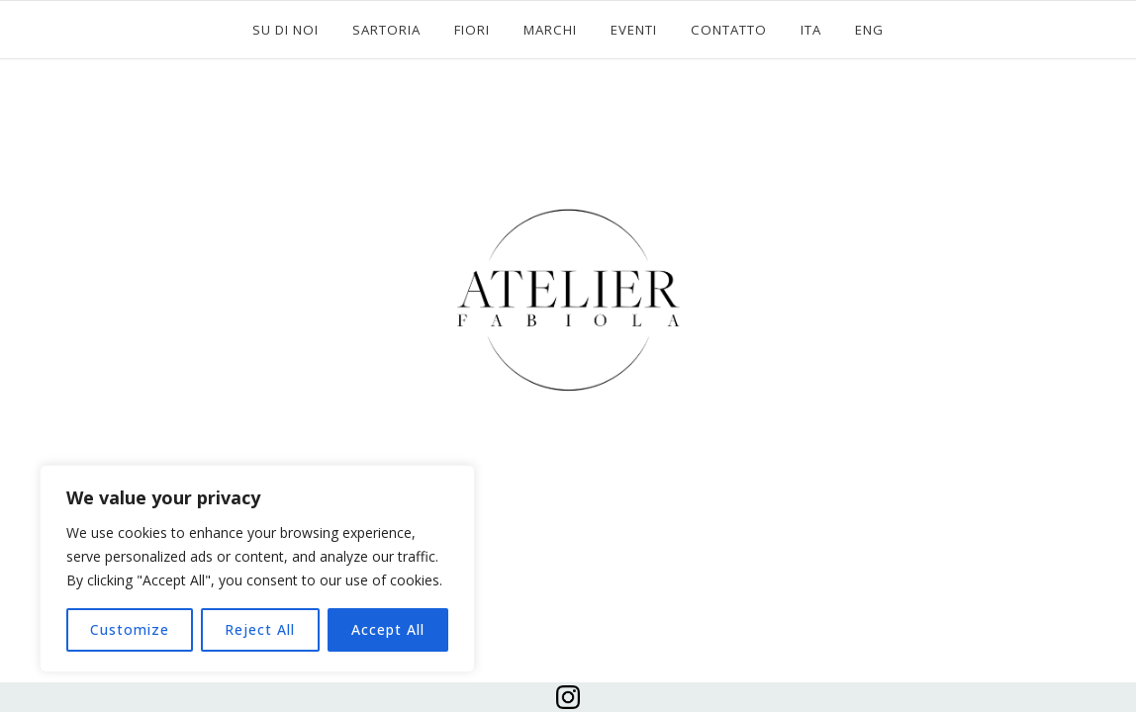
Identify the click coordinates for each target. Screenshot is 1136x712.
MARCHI (550, 30)
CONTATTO (729, 30)
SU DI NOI (285, 30)
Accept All (388, 629)
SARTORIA (386, 30)
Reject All (260, 629)
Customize (129, 629)
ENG (869, 30)
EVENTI (634, 30)
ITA (811, 30)
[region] (257, 568)
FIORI (472, 30)
